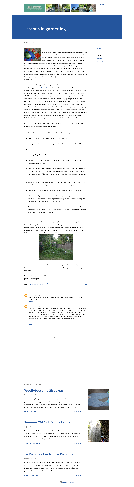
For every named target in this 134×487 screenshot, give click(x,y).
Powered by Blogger (67, 482)
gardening (99, 58)
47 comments (34, 411)
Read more (77, 411)
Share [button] (99, 49)
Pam (30, 295)
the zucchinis (45, 88)
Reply (31, 302)
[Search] (102, 4)
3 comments (34, 475)
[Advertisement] (53, 362)
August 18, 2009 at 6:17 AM (41, 306)
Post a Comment (35, 443)
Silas (30, 306)
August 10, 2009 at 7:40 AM (41, 295)
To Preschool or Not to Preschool (49, 454)
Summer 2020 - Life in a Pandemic (50, 422)
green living (100, 61)
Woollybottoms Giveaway (44, 390)
